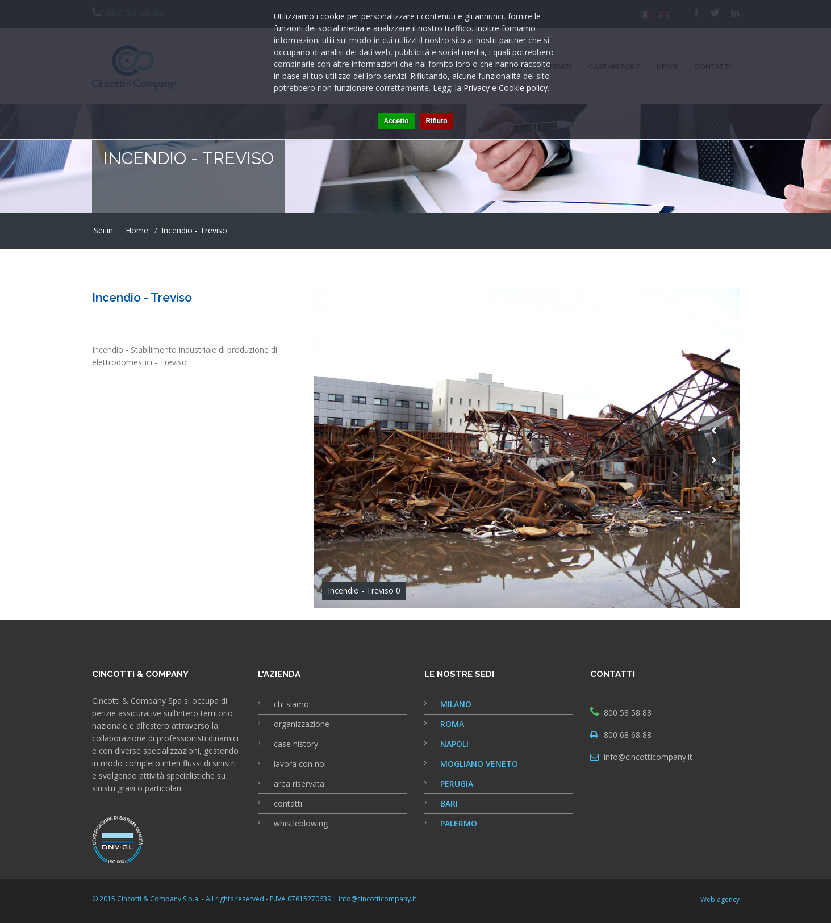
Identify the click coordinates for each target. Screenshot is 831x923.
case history (296, 743)
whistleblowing (301, 823)
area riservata (299, 783)
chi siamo (291, 704)
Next (714, 460)
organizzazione (301, 724)
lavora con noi (300, 763)
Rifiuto (437, 121)
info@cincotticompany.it (648, 756)
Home (137, 230)
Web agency (720, 899)
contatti (288, 803)
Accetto (395, 121)
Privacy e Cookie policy (505, 87)
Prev (714, 430)
